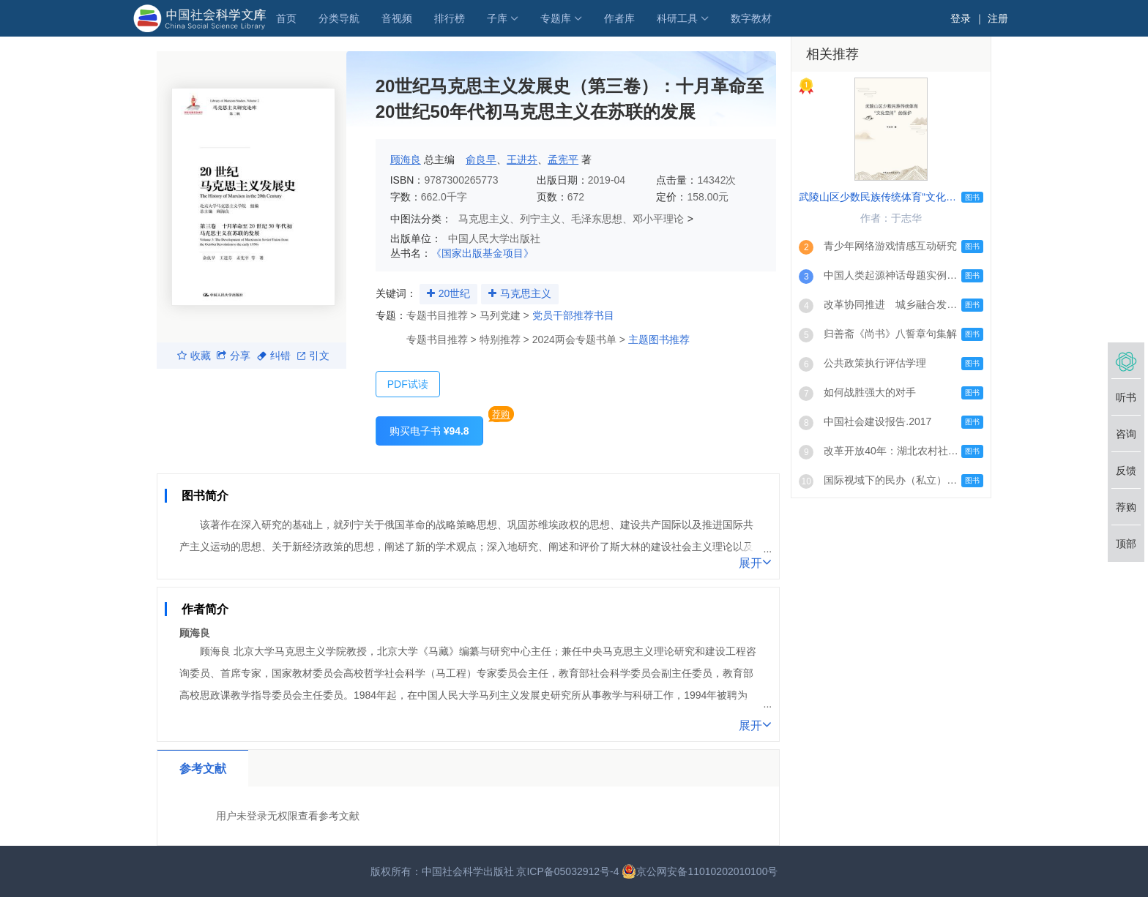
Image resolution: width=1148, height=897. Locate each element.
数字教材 (751, 18)
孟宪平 (563, 159)
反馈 (1126, 470)
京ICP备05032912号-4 (567, 871)
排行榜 (449, 18)
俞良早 (481, 159)
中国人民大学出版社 (494, 238)
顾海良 (405, 159)
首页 (286, 18)
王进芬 (522, 159)
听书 (1126, 397)
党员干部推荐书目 (573, 315)
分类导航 (338, 18)
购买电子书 (429, 431)
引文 (313, 355)
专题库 (555, 18)
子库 (497, 18)
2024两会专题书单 (574, 339)
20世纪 (455, 293)
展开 (755, 562)
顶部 (1126, 543)
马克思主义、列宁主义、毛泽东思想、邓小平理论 (571, 219)
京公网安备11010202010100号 (700, 871)
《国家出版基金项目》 (482, 253)
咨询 (1126, 434)
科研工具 (677, 18)
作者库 (619, 18)
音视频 (396, 18)
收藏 (194, 355)
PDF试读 (407, 384)
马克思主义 (525, 293)
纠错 (274, 355)
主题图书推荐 (659, 339)
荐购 (501, 414)
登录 (960, 18)
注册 (998, 18)
